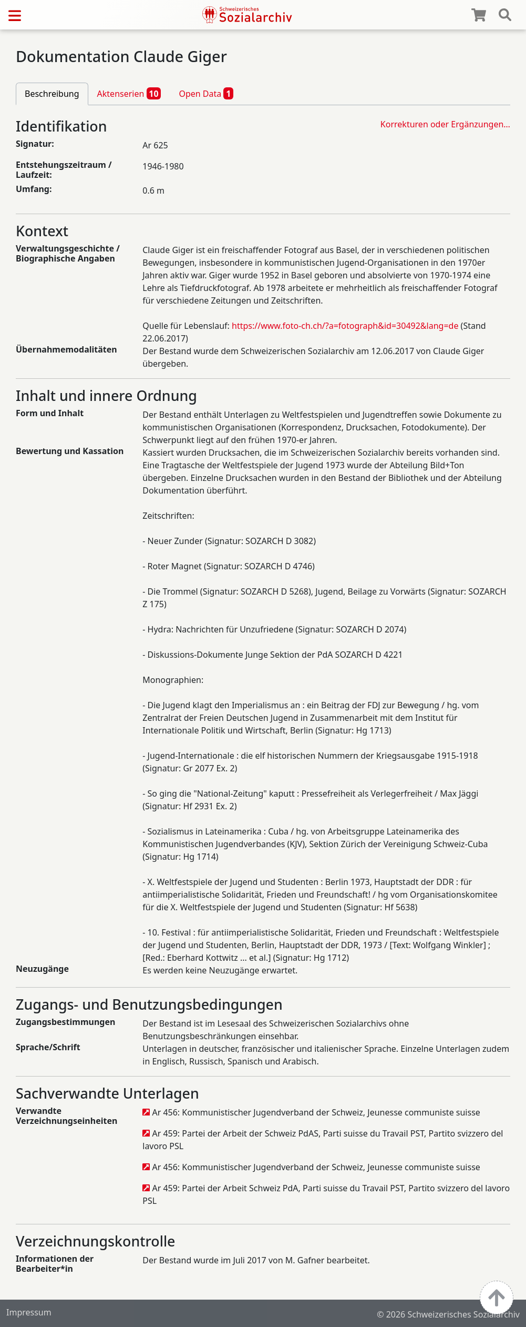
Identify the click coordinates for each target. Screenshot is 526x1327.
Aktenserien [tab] (129, 93)
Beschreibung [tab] (52, 93)
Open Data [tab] (206, 93)
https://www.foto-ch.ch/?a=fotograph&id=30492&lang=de (344, 325)
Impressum (28, 1312)
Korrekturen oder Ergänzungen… (445, 124)
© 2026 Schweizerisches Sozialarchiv (448, 1314)
